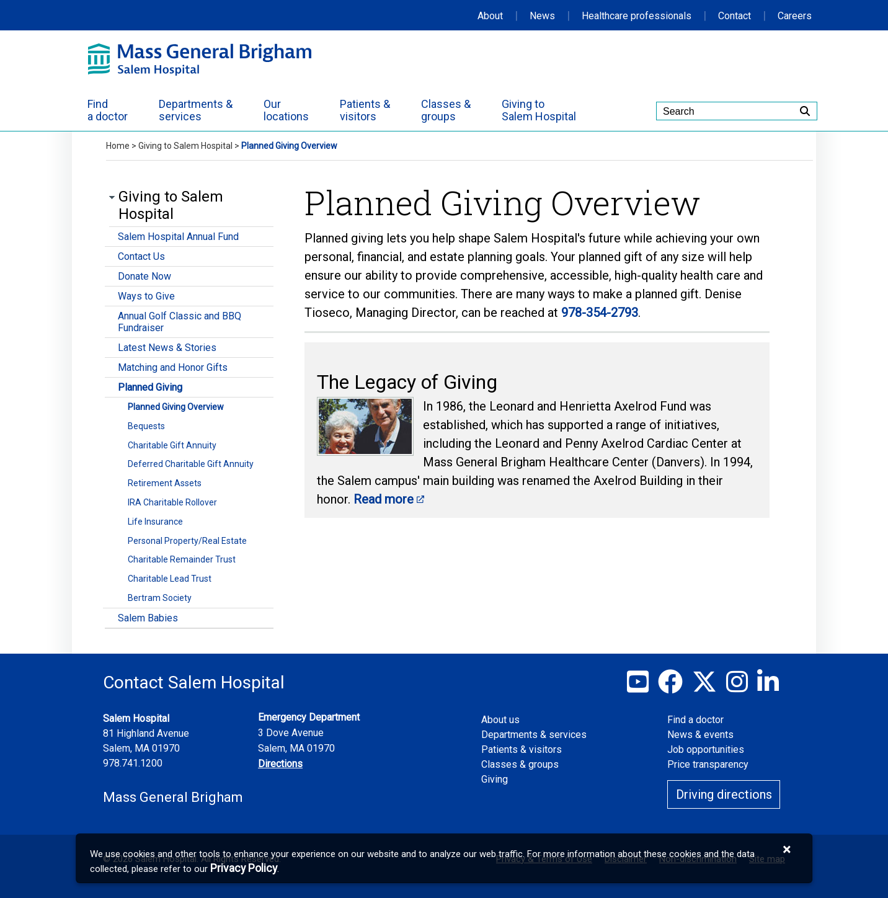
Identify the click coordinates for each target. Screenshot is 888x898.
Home (118, 146)
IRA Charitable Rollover (172, 502)
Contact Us (141, 256)
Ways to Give (146, 296)
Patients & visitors (521, 749)
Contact (734, 16)
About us (500, 720)
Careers (795, 16)
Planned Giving (150, 387)
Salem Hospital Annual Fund (178, 236)
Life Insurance (155, 522)
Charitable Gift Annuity (172, 445)
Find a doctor (695, 720)
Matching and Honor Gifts (173, 367)
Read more (383, 499)
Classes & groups (520, 764)
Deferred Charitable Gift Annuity (191, 464)
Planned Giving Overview (176, 407)
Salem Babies (148, 618)
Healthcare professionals (636, 16)
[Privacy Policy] (243, 868)
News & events (700, 734)
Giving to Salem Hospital (185, 146)
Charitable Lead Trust (169, 579)
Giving (494, 779)
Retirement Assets (165, 483)
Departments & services (534, 734)
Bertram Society (160, 598)
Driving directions (724, 794)
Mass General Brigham (173, 797)
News (542, 16)
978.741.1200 (132, 763)
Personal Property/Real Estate (187, 541)
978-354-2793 (599, 312)
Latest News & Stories (167, 347)
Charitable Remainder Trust (182, 559)
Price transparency (707, 764)
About (490, 16)
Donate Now (144, 276)
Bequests (146, 426)
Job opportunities (705, 749)
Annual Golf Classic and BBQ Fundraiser (179, 322)
